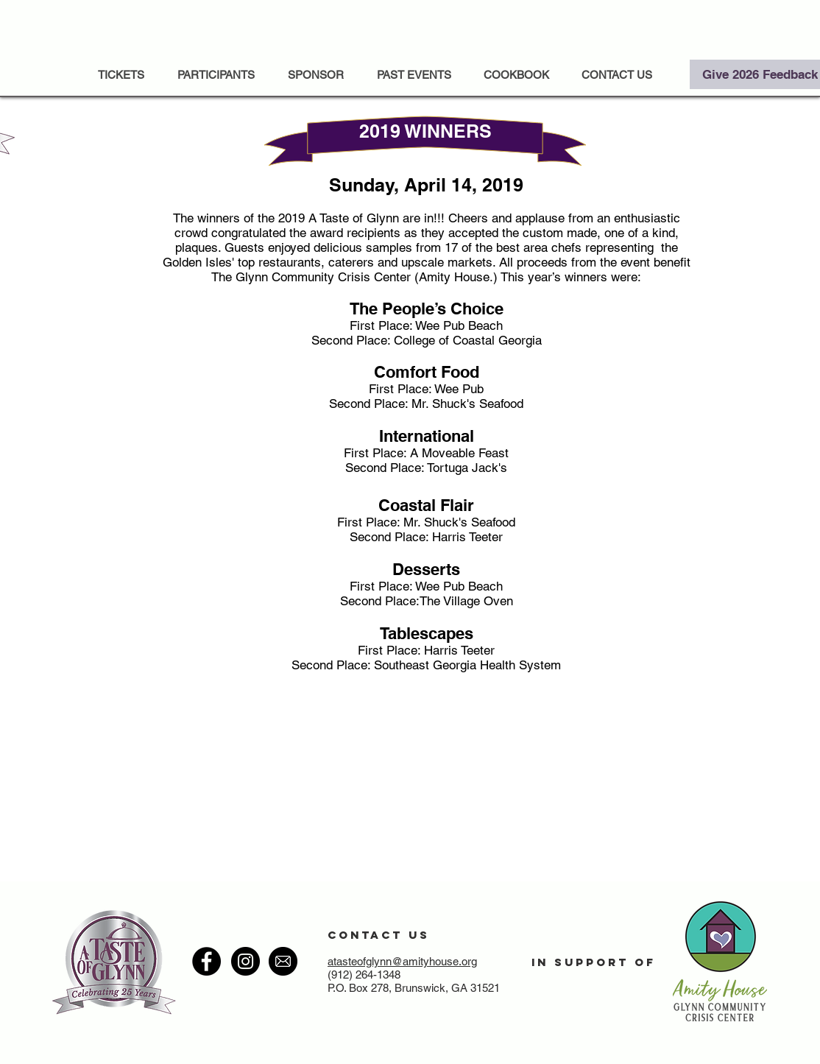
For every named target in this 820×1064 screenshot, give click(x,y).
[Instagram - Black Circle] (245, 961)
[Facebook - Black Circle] (206, 961)
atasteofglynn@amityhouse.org (402, 961)
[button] (413, 74)
